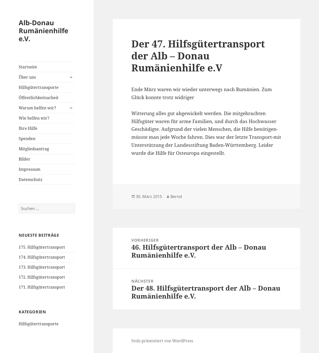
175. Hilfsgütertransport (42, 247)
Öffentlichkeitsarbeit (39, 97)
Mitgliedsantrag (34, 149)
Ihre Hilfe (28, 128)
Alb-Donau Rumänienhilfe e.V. (43, 30)
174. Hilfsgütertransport (42, 257)
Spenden (27, 138)
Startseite (28, 67)
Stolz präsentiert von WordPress (162, 341)
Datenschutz (30, 179)
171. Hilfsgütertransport (42, 287)
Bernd (176, 196)
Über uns (27, 77)
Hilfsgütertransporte (39, 87)
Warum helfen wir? (37, 108)
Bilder (24, 159)
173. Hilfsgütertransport (42, 267)
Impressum (29, 169)
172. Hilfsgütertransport (42, 277)
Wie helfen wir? (34, 118)
